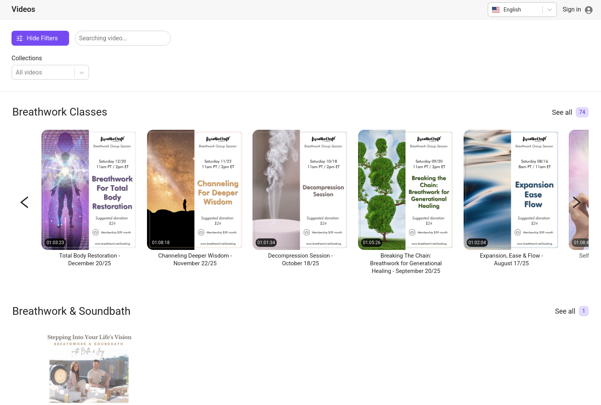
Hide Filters (37, 38)
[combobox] (492, 9)
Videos (23, 9)
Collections (27, 58)
